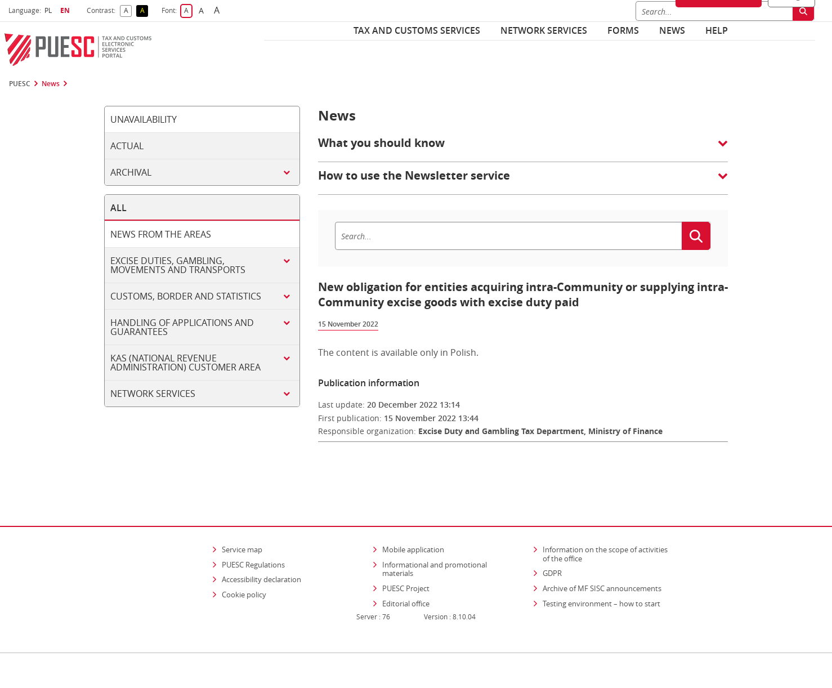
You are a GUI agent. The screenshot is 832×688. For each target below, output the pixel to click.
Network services (543, 30)
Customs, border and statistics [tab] (185, 296)
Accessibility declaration (261, 547)
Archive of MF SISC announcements (602, 556)
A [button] (128, 11)
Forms (623, 30)
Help (716, 30)
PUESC (19, 83)
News (672, 30)
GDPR (552, 540)
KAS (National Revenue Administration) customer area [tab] (185, 362)
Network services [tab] (152, 393)
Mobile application (413, 517)
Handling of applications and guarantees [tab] (182, 327)
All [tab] (118, 208)
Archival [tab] (130, 172)
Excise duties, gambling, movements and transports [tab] (177, 265)
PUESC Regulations (253, 532)
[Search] (508, 236)
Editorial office (406, 571)
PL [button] (49, 10)
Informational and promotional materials (434, 536)
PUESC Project (406, 556)
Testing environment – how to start (601, 571)
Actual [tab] (127, 146)
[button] (523, 148)
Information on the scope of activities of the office (609, 521)
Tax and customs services (417, 30)
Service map (242, 517)
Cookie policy (244, 562)
